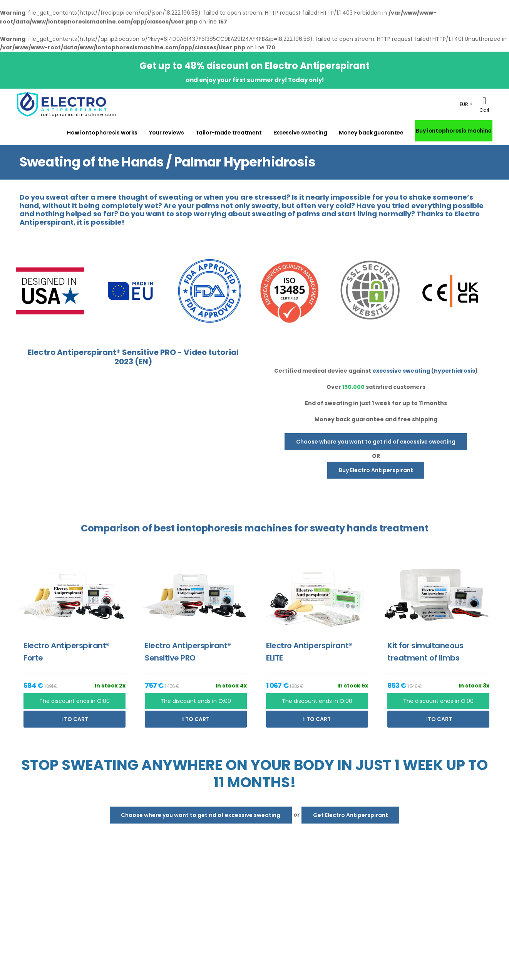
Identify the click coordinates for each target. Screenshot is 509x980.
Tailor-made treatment (229, 132)
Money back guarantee (371, 132)
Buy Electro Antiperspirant (376, 470)
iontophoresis (210, 528)
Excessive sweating (300, 132)
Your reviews (166, 132)
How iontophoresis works (102, 132)
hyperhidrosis (454, 371)
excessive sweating (401, 371)
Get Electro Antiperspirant (350, 815)
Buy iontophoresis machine (454, 130)
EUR (464, 104)
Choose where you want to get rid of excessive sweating (375, 441)
